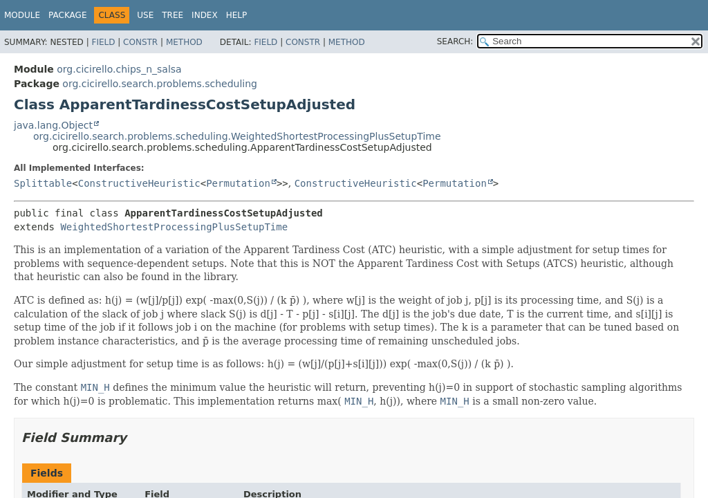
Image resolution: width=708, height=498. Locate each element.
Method (184, 42)
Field (103, 42)
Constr (140, 42)
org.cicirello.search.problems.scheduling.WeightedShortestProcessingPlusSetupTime (237, 136)
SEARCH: (455, 41)
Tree (172, 15)
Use (145, 15)
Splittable (43, 183)
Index (205, 15)
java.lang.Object (53, 125)
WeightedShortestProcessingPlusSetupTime (174, 226)
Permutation (238, 183)
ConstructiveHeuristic (139, 183)
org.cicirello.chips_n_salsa (119, 69)
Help (237, 15)
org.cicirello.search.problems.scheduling (159, 83)
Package (67, 15)
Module (22, 15)
